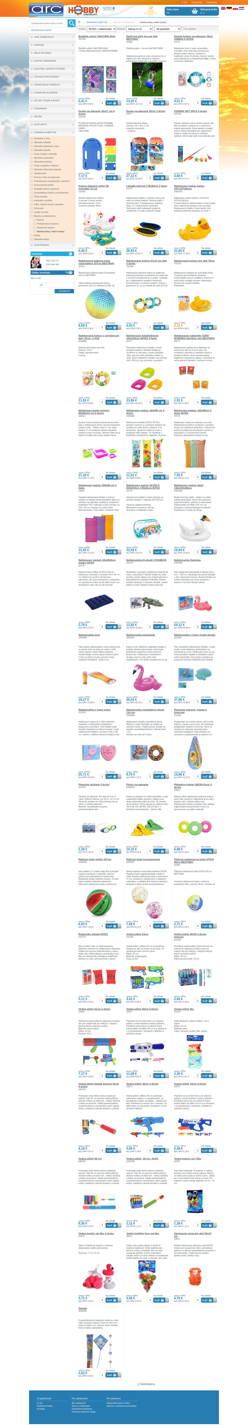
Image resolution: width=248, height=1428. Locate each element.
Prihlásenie (212, 2)
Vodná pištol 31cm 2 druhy (94, 1009)
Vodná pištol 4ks (184, 1009)
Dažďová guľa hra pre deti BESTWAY (142, 38)
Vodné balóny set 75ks (187, 1158)
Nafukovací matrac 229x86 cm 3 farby (97, 486)
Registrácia (197, 2)
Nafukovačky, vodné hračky (153, 22)
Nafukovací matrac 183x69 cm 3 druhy (145, 412)
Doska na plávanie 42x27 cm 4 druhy (96, 112)
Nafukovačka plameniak (140, 634)
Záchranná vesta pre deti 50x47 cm (193, 1235)
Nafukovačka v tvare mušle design (194, 634)
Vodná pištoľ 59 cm (90, 1158)
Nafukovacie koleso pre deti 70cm (194, 260)
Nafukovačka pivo (89, 634)
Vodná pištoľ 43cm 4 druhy (190, 1083)
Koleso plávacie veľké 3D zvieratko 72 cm (93, 187)
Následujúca (147, 1384)
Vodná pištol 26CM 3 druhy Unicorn (190, 935)
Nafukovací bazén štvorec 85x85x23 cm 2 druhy (93, 412)
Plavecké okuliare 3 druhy (93, 784)
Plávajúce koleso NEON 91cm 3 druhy (193, 786)
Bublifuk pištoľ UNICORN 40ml (96, 36)
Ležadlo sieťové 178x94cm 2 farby (146, 186)
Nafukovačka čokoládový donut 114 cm (145, 711)
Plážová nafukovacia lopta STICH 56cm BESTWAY (194, 861)
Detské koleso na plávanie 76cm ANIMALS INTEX (193, 38)
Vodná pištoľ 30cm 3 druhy (142, 1083)
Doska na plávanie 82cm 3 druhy (145, 111)
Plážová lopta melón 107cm (94, 859)
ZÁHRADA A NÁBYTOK (97, 22)
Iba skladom (190, 29)
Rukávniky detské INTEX (93, 934)
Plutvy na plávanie (137, 784)
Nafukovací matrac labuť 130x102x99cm (189, 486)
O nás (184, 2)
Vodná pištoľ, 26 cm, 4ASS (142, 1158)
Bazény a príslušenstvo (124, 22)
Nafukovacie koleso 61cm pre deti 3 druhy (146, 262)
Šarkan (82, 1308)
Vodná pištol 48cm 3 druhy (142, 1009)
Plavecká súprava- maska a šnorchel (190, 711)
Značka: (82, 29)
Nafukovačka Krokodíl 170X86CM (146, 560)
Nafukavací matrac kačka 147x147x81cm (189, 187)
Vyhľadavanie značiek (41, 30)
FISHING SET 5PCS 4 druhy (190, 111)
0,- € (208, 11)
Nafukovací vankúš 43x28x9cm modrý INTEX (96, 561)
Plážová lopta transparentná (143, 859)
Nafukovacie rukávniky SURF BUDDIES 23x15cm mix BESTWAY (194, 337)
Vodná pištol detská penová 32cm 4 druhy (98, 1085)
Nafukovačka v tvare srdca (94, 709)
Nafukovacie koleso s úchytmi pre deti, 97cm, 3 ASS (98, 337)
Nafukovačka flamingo (187, 560)
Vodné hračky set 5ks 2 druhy (96, 1233)
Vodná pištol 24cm (137, 934)
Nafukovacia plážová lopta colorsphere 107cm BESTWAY (96, 262)
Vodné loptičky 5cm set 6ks (142, 1233)
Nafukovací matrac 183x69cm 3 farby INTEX (192, 412)
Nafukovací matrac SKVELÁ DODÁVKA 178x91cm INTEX (143, 486)
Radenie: (121, 29)
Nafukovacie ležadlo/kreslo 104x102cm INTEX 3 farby (142, 337)
